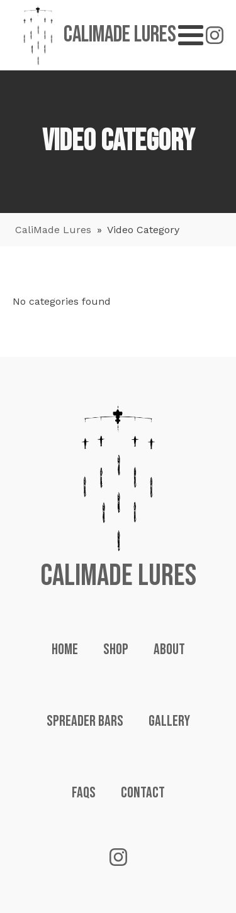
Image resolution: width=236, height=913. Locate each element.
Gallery (169, 721)
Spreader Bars (85, 721)
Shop (115, 649)
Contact (143, 793)
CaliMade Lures (53, 230)
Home (65, 649)
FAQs (84, 793)
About (169, 649)
